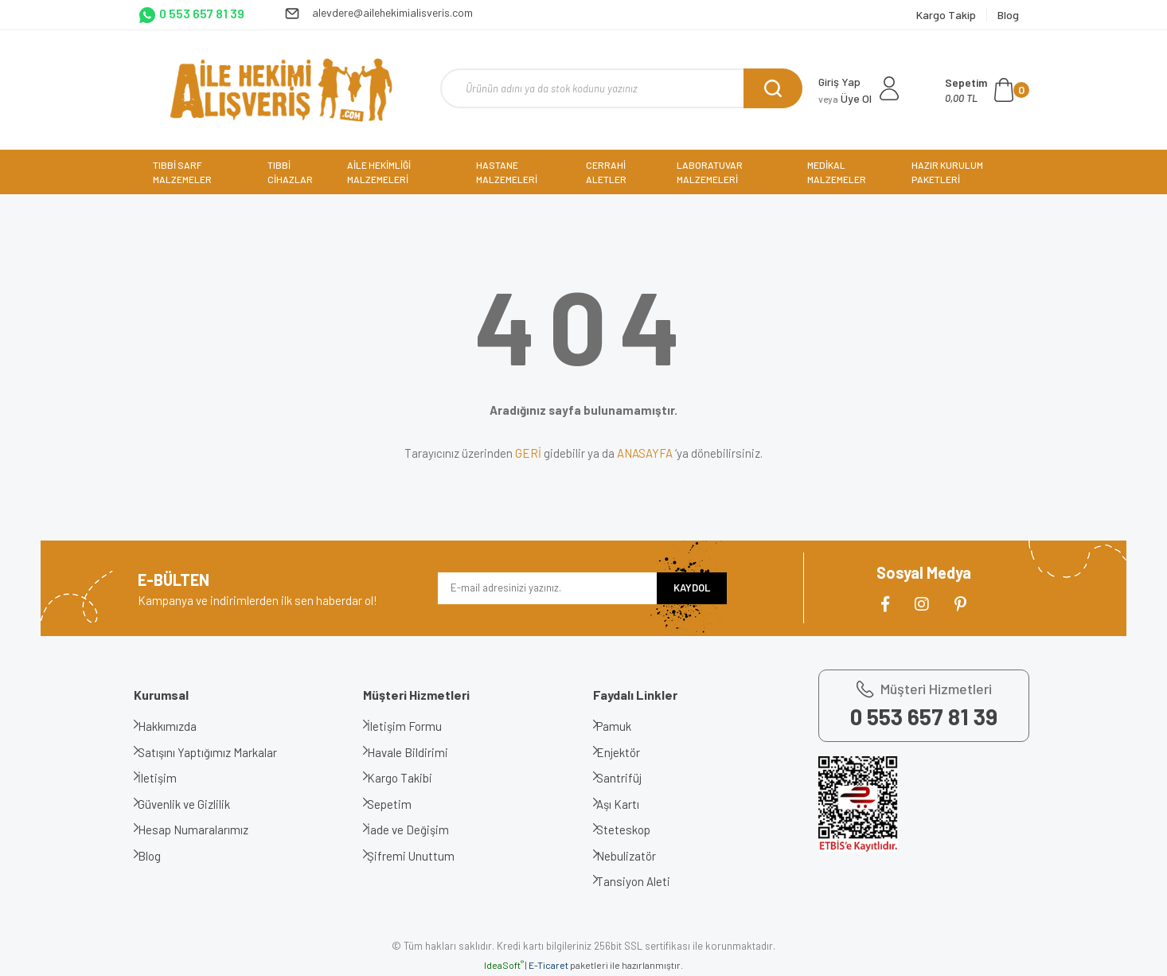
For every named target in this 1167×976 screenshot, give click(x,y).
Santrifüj (631, 778)
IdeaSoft (504, 964)
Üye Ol (845, 98)
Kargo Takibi (411, 778)
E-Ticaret (548, 964)
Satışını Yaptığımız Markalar (219, 752)
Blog (161, 856)
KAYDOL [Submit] (691, 587)
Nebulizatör (639, 856)
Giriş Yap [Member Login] (839, 81)
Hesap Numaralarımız (205, 829)
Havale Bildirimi (419, 752)
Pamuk (626, 726)
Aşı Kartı (630, 804)
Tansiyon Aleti (646, 881)
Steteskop (636, 829)
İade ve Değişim (420, 829)
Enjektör (631, 752)
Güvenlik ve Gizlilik (196, 804)
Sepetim (401, 804)
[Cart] (987, 90)
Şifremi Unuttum (422, 856)
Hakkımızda (179, 726)
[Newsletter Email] (547, 588)
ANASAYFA (645, 453)
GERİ (528, 453)
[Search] (621, 88)
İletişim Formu (416, 726)
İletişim (169, 778)
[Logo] (281, 90)
